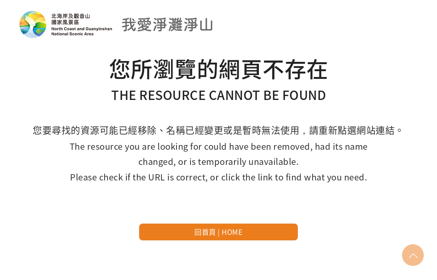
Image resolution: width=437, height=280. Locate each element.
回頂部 (413, 255)
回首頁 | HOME (218, 232)
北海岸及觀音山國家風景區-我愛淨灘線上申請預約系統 (116, 24)
